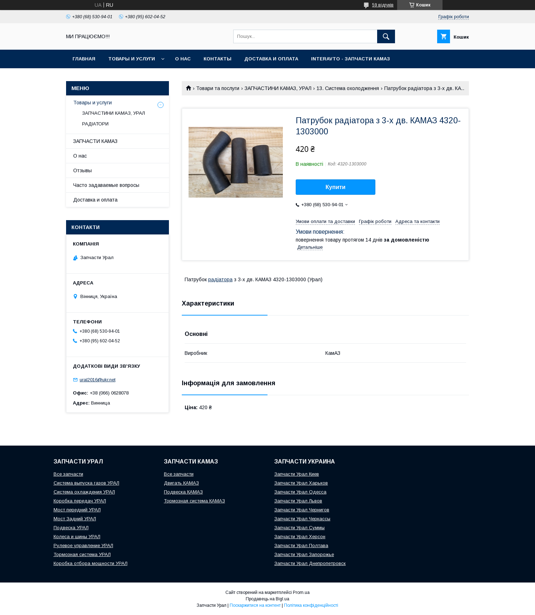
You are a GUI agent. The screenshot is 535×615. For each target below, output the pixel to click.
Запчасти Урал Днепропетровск (310, 563)
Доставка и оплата (271, 58)
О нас (183, 58)
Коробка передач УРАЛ (80, 501)
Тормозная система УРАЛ (82, 554)
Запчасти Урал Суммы (299, 527)
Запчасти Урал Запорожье (304, 554)
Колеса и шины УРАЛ (77, 536)
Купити (336, 187)
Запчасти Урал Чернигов (301, 509)
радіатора (220, 279)
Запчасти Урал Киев (296, 474)
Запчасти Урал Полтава (301, 545)
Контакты (217, 58)
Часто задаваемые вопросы (106, 185)
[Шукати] (386, 36)
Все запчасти (68, 474)
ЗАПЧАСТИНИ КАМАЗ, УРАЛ (278, 88)
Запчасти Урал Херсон (299, 536)
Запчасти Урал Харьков (301, 483)
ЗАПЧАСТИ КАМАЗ (95, 141)
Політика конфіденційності (311, 605)
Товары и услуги (131, 58)
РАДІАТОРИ (95, 124)
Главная (83, 58)
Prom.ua (301, 592)
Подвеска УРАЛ (71, 527)
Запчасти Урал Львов (298, 501)
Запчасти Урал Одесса (300, 492)
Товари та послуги (217, 88)
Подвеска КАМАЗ (183, 492)
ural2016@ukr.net (97, 379)
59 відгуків (383, 5)
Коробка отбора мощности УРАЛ (91, 563)
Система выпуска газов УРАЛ (86, 483)
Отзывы (82, 170)
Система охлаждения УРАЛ (84, 492)
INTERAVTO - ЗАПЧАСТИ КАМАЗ (350, 58)
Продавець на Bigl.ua (267, 598)
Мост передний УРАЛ (77, 509)
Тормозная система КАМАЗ (194, 501)
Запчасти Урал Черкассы (302, 518)
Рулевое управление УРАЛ (83, 545)
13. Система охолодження (347, 88)
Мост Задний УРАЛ (75, 518)
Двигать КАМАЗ (181, 483)
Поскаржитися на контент (255, 605)
